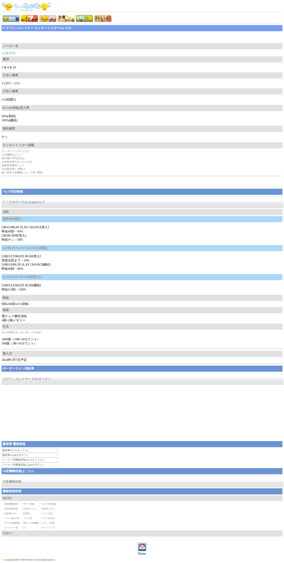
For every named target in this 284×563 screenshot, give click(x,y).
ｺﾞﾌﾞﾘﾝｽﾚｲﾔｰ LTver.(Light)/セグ (24, 202)
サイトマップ (48, 527)
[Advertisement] (33, 37)
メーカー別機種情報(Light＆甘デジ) (22, 464)
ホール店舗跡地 (12, 523)
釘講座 (26, 513)
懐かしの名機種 (30, 523)
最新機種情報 (11, 504)
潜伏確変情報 (11, 508)
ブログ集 (27, 518)
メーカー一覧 (11, 527)
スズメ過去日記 (12, 518)
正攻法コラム (29, 508)
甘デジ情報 (28, 504)
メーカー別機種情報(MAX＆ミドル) (22, 459)
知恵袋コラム (48, 508)
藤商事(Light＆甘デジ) (15, 455)
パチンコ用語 (48, 523)
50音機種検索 (12, 481)
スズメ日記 (47, 513)
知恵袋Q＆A (11, 513)
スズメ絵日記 (48, 518)
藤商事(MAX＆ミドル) (15, 450)
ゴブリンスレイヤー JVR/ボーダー (27, 379)
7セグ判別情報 (49, 504)
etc (24, 527)
